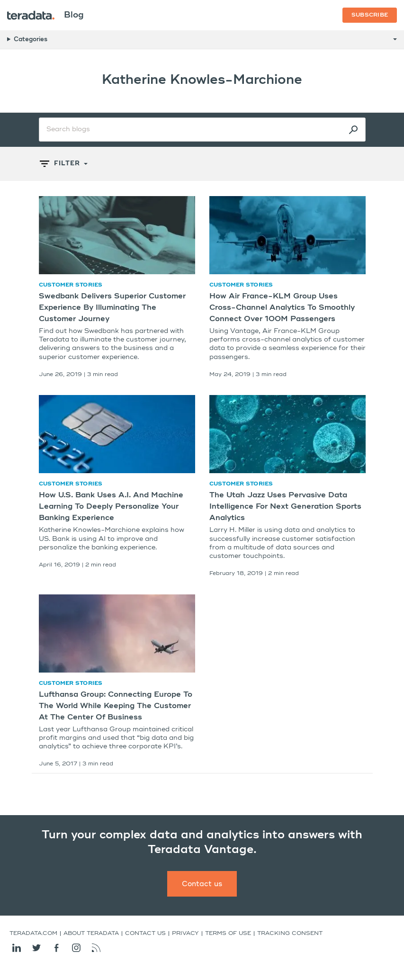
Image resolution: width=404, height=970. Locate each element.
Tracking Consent (290, 933)
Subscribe (369, 15)
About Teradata (91, 933)
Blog (74, 15)
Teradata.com (33, 933)
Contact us (202, 884)
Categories (30, 39)
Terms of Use (228, 933)
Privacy (185, 933)
